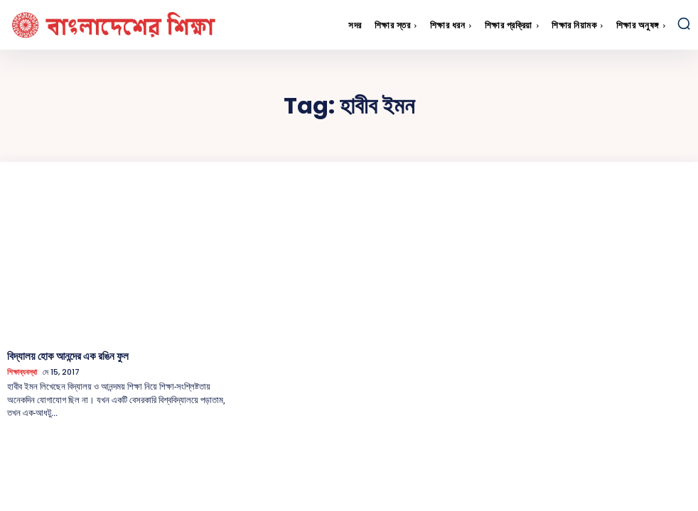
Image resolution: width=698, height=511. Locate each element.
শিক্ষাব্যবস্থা (22, 371)
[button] (684, 23)
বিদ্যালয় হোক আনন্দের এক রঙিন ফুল (64, 355)
